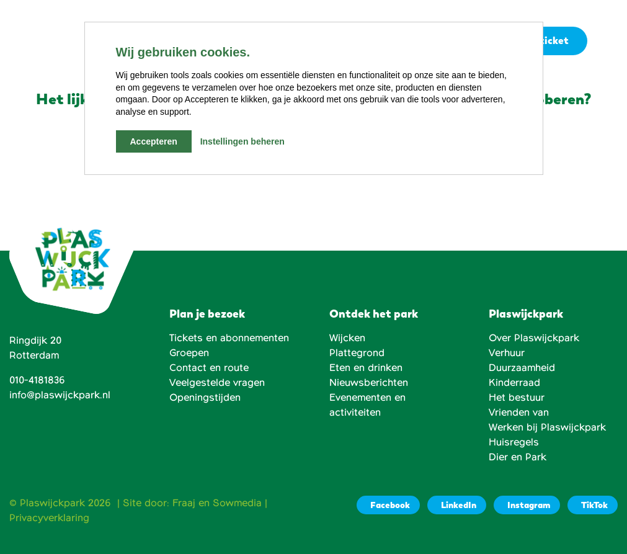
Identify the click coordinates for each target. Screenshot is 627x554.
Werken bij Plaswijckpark (547, 427)
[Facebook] (388, 505)
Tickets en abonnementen (229, 338)
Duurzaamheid (522, 368)
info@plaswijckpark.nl (59, 395)
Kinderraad (514, 383)
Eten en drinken (365, 368)
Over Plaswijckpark (534, 338)
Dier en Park (517, 457)
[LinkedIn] (456, 505)
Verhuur (507, 353)
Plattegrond (357, 353)
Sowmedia (237, 503)
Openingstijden (205, 397)
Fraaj (183, 503)
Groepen (189, 353)
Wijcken (347, 338)
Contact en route (209, 368)
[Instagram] (527, 505)
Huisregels (514, 442)
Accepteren (153, 141)
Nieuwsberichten (368, 383)
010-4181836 (37, 380)
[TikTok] (592, 505)
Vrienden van (519, 412)
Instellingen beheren (242, 141)
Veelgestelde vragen (217, 383)
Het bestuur (517, 397)
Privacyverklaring (49, 518)
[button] (607, 41)
